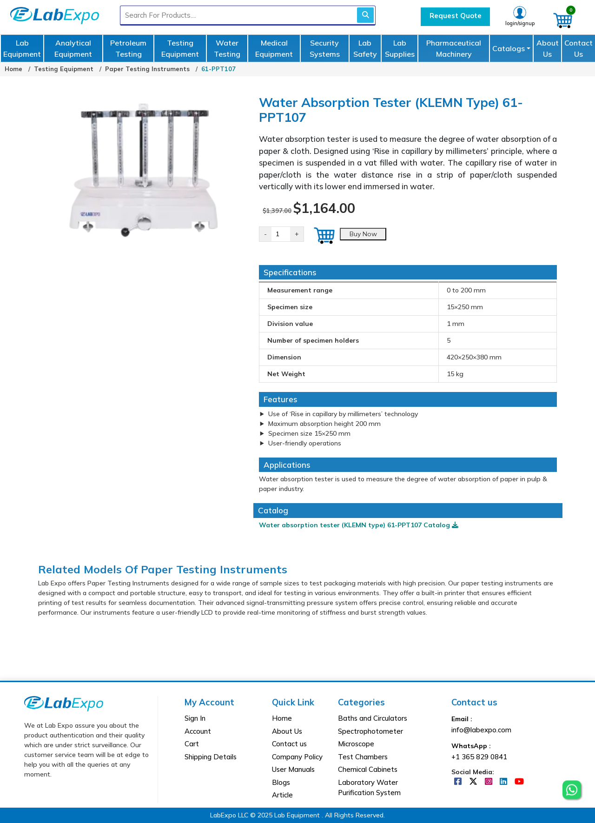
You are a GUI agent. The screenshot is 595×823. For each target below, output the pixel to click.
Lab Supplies (400, 48)
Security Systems (325, 48)
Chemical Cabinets (367, 769)
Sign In (195, 718)
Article (282, 794)
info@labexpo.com (481, 729)
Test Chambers (363, 756)
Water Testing (227, 48)
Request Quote (456, 15)
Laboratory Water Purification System (369, 787)
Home (13, 69)
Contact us (289, 743)
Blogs (281, 782)
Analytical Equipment (73, 48)
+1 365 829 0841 (479, 756)
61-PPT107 (218, 69)
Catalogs (508, 48)
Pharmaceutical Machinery (453, 48)
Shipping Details (211, 756)
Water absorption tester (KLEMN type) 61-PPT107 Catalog (358, 525)
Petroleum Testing (128, 48)
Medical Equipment (274, 48)
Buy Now (363, 234)
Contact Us (578, 48)
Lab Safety (365, 48)
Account (198, 731)
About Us (547, 48)
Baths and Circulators (372, 718)
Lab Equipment (22, 48)
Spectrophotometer (370, 731)
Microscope (356, 743)
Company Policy (297, 756)
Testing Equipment (180, 48)
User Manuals (293, 769)
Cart (192, 743)
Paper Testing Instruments (147, 69)
